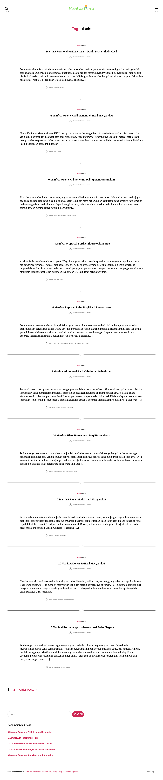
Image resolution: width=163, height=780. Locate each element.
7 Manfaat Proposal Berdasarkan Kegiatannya (81, 245)
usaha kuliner (71, 217)
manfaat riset (58, 473)
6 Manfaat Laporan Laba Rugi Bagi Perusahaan (81, 309)
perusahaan (80, 345)
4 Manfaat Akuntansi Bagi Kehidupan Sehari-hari (82, 373)
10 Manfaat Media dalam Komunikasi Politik (30, 745)
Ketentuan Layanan (71, 773)
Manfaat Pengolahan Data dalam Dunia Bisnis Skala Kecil (81, 53)
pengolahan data (59, 89)
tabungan (67, 601)
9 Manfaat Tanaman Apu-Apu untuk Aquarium (31, 756)
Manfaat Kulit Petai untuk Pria (23, 739)
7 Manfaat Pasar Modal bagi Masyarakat (81, 501)
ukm (55, 153)
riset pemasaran (68, 473)
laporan (62, 345)
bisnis (51, 89)
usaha (59, 153)
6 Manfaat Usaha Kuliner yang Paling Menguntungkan (81, 181)
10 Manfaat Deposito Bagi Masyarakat (81, 564)
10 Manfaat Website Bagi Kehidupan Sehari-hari (32, 751)
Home (79, 47)
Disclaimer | (37, 773)
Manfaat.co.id (18, 773)
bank (50, 601)
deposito (60, 601)
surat (61, 281)
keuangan (70, 409)
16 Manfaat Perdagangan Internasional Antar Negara (81, 629)
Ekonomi (63, 409)
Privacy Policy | (58, 773)
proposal (56, 281)
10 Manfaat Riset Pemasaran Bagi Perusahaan (81, 437)
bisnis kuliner (58, 217)
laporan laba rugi (70, 345)
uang (72, 601)
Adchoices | (28, 773)
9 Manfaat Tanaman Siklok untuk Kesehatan (30, 733)
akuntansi (52, 409)
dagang (56, 668)
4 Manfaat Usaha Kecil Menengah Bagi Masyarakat (81, 117)
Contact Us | (47, 773)
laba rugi (56, 345)
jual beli (67, 668)
